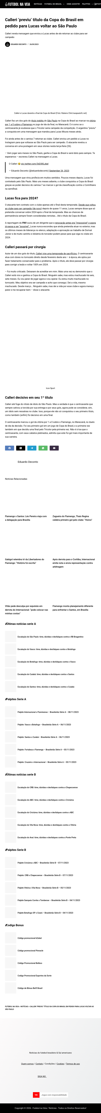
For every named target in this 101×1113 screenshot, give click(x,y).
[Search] (95, 4)
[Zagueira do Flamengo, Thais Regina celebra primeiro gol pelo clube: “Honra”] (74, 497)
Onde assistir (73, 4)
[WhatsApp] (43, 448)
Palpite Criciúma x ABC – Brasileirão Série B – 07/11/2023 (43, 863)
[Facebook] (9, 448)
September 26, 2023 (59, 170)
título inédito (37, 120)
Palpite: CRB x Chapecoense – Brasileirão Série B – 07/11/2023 (45, 875)
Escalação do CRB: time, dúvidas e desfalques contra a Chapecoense (48, 787)
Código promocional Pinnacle (30, 951)
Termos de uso (73, 1064)
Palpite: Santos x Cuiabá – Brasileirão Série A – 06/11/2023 (44, 737)
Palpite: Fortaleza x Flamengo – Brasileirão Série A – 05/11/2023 (46, 750)
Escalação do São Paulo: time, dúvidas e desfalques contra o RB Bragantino (50, 637)
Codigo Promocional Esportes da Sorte (34, 976)
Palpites (88, 4)
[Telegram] (31, 448)
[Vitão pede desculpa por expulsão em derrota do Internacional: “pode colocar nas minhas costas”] (26, 587)
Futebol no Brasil (55, 4)
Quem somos (27, 1064)
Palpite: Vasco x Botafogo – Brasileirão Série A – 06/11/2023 (44, 725)
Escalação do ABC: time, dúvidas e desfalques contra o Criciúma (46, 800)
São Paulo (52, 120)
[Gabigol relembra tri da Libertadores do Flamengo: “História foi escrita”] (26, 540)
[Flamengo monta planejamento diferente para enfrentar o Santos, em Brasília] (74, 587)
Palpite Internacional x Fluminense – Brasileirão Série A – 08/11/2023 (48, 712)
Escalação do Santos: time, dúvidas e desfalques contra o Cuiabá (46, 687)
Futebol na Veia (12, 1006)
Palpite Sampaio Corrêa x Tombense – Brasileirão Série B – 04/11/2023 (49, 900)
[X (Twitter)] (20, 448)
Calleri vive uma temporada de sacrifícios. (56, 253)
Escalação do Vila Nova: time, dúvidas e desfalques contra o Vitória (47, 825)
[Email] (54, 448)
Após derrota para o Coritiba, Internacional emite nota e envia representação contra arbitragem (74, 563)
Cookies (60, 1064)
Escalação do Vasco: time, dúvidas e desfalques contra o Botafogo (47, 649)
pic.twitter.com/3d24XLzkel (34, 163)
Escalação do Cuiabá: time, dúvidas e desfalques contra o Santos (46, 674)
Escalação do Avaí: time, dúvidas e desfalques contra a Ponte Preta (47, 837)
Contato (39, 1064)
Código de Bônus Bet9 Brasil (30, 988)
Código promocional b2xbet (30, 938)
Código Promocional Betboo (30, 963)
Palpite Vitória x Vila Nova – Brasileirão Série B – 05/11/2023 (44, 888)
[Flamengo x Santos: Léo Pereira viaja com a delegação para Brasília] (26, 497)
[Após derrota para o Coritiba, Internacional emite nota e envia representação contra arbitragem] (74, 540)
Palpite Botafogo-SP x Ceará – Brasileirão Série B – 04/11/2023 (45, 913)
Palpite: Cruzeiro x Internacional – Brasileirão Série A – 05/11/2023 (47, 762)
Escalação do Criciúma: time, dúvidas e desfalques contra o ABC (46, 812)
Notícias (38, 4)
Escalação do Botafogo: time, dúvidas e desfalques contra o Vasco (47, 662)
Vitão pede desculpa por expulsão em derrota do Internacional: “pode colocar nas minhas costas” (26, 610)
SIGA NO (42, 1076)
